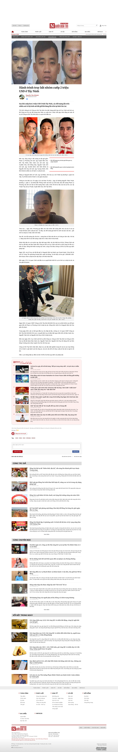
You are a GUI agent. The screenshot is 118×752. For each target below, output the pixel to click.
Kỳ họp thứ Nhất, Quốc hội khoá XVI (98, 34)
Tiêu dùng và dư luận (57, 706)
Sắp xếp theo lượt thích (66, 456)
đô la (24, 438)
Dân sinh (70, 696)
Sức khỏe (86, 698)
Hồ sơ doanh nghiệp (57, 702)
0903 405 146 (15, 745)
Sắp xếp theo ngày (78, 456)
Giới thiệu (87, 727)
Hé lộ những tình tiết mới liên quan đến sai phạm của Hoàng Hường (52, 559)
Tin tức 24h (95, 727)
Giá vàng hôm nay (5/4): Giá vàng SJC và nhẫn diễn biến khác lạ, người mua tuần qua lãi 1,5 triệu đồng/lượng (55, 634)
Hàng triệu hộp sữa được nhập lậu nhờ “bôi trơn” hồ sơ (48, 585)
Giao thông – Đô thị (73, 704)
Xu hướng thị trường (57, 704)
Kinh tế (51, 31)
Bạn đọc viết (23, 720)
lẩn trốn (33, 438)
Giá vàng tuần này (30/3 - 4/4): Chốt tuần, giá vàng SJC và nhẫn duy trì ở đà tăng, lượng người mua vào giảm (54, 648)
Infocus (100, 31)
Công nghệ (55, 708)
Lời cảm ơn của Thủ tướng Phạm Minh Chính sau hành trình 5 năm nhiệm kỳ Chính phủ (55, 676)
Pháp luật (38, 31)
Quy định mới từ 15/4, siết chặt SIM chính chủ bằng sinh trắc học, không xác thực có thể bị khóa (55, 662)
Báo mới (103, 727)
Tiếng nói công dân (64, 36)
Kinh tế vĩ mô (55, 700)
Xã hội (62, 31)
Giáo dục (70, 698)
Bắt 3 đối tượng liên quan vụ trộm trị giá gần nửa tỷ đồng (62, 167)
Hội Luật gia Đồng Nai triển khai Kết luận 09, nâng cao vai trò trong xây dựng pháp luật (56, 483)
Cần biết (86, 700)
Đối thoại (22, 702)
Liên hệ (14, 25)
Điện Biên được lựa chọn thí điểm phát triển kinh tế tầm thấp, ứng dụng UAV (53, 415)
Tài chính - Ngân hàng (57, 698)
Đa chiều (87, 31)
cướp (17, 438)
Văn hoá (70, 700)
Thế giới (22, 704)
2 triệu (20, 438)
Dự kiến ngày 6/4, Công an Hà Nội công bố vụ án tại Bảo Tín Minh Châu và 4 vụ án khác (55, 546)
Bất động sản (55, 696)
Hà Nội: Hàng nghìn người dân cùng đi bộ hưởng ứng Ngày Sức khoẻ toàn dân (54, 397)
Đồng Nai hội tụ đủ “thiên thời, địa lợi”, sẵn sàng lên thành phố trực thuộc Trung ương (54, 469)
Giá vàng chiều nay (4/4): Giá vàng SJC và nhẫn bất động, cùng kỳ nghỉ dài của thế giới (54, 621)
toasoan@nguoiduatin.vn (18, 747)
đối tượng (28, 438)
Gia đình (86, 696)
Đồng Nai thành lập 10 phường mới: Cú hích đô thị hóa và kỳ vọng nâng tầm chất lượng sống (55, 523)
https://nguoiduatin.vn (16, 732)
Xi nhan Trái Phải (24, 718)
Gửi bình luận (17, 451)
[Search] (96, 25)
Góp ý (19, 25)
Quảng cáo (26, 25)
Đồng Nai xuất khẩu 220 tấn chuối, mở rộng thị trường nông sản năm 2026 (54, 495)
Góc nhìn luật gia (40, 36)
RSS (81, 727)
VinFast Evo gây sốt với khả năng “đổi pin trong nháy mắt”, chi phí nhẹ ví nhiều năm (54, 367)
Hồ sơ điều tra (52, 36)
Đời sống (75, 31)
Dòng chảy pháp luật (27, 36)
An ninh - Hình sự (77, 36)
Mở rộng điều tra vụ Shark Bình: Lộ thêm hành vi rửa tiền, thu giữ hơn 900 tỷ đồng (55, 572)
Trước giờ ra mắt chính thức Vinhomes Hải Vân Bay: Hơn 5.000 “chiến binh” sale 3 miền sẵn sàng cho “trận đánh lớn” (53, 388)
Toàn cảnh (24, 31)
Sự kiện (22, 700)
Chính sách (23, 698)
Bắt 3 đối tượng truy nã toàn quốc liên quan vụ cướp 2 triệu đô (61, 161)
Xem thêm (46, 534)
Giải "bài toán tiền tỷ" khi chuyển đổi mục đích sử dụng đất (48, 406)
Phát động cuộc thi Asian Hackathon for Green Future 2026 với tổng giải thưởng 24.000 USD (54, 376)
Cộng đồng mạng (88, 702)
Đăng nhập (76, 451)
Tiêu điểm (22, 696)
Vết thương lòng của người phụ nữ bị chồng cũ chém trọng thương (52, 597)
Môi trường (71, 702)
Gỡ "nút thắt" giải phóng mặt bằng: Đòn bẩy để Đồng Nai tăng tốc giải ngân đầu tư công (55, 509)
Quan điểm (23, 716)
